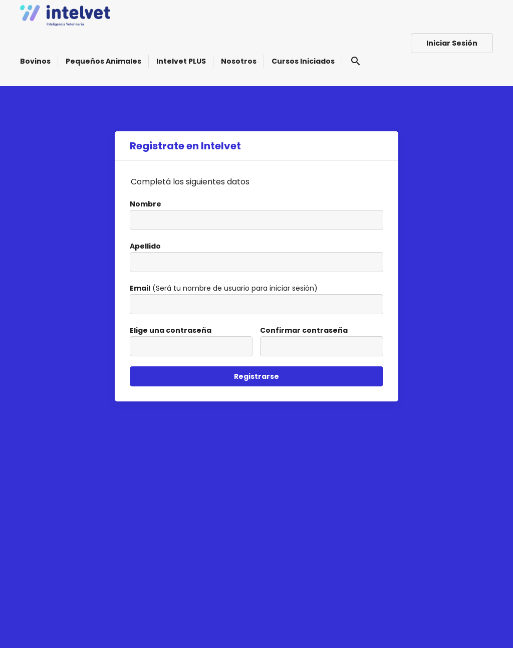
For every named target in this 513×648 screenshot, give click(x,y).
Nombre (145, 204)
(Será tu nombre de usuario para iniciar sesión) (224, 288)
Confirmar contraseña (304, 330)
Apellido (145, 246)
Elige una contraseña (170, 330)
